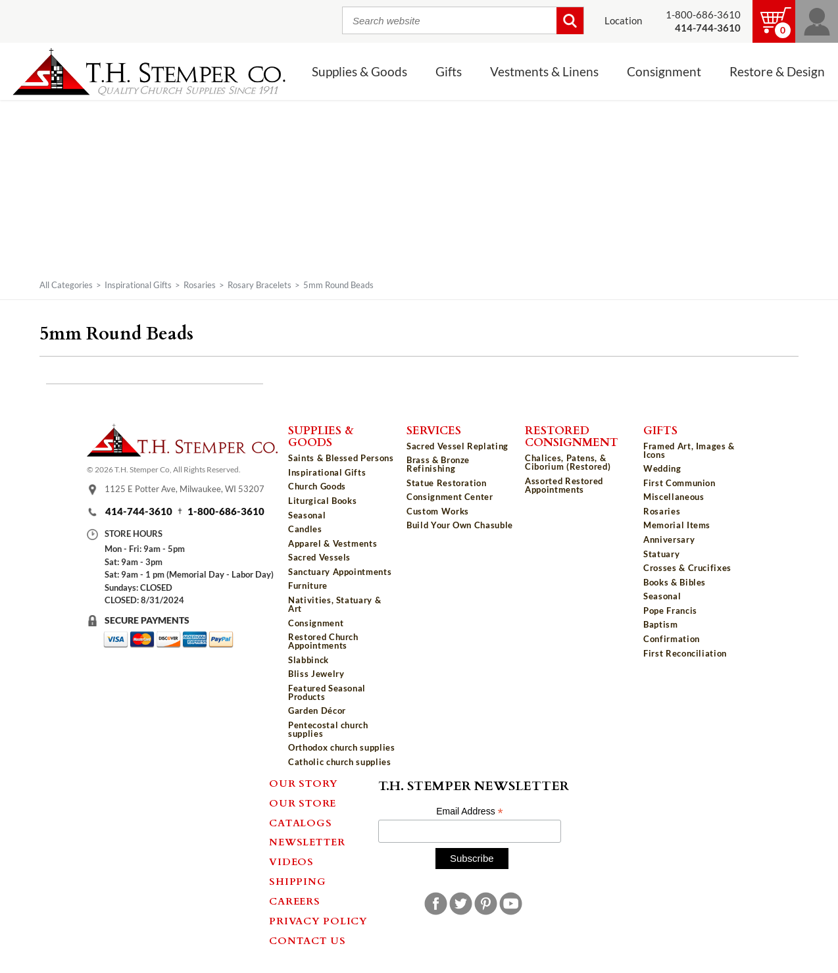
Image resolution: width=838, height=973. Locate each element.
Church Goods (317, 486)
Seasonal (307, 515)
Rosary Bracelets (259, 284)
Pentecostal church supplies (328, 729)
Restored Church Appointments (323, 641)
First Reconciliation (685, 653)
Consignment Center (450, 496)
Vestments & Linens (544, 71)
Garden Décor (317, 710)
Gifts (448, 71)
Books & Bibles (674, 582)
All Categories (66, 284)
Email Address (469, 811)
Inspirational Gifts (138, 284)
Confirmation (671, 638)
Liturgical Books (322, 500)
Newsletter (307, 841)
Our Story (303, 783)
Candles (305, 529)
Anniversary (669, 539)
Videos (291, 861)
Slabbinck (308, 659)
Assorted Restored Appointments (564, 485)
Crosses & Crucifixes (687, 567)
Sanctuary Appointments (339, 571)
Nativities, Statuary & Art (334, 604)
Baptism (660, 624)
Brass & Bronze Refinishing (438, 464)
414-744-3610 (138, 511)
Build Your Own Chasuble (460, 525)
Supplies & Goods (359, 71)
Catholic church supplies (339, 761)
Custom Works (438, 511)
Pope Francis (670, 610)
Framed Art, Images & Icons (689, 450)
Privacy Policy (318, 920)
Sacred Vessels (319, 557)
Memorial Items (676, 525)
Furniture (308, 585)
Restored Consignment (571, 436)
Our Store (302, 802)
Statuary (661, 554)
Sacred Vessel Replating (457, 446)
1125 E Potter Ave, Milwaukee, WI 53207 (184, 488)
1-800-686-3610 (703, 14)
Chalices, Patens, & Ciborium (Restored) (567, 462)
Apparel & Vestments (332, 543)
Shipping (297, 881)
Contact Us (307, 940)
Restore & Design (777, 71)
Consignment (664, 71)
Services (434, 429)
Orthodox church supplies (341, 747)
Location (623, 20)
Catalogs (300, 822)
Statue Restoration (447, 482)
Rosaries (200, 284)
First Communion (679, 482)
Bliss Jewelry (316, 673)
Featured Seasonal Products (327, 692)
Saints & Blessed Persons (341, 457)
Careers (294, 900)
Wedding (662, 468)
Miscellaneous (673, 496)
